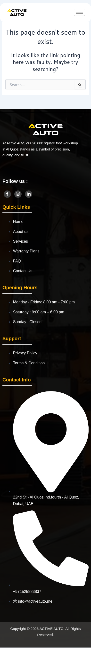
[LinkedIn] (28, 194)
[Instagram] (18, 194)
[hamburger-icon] (79, 12)
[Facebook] (7, 194)
